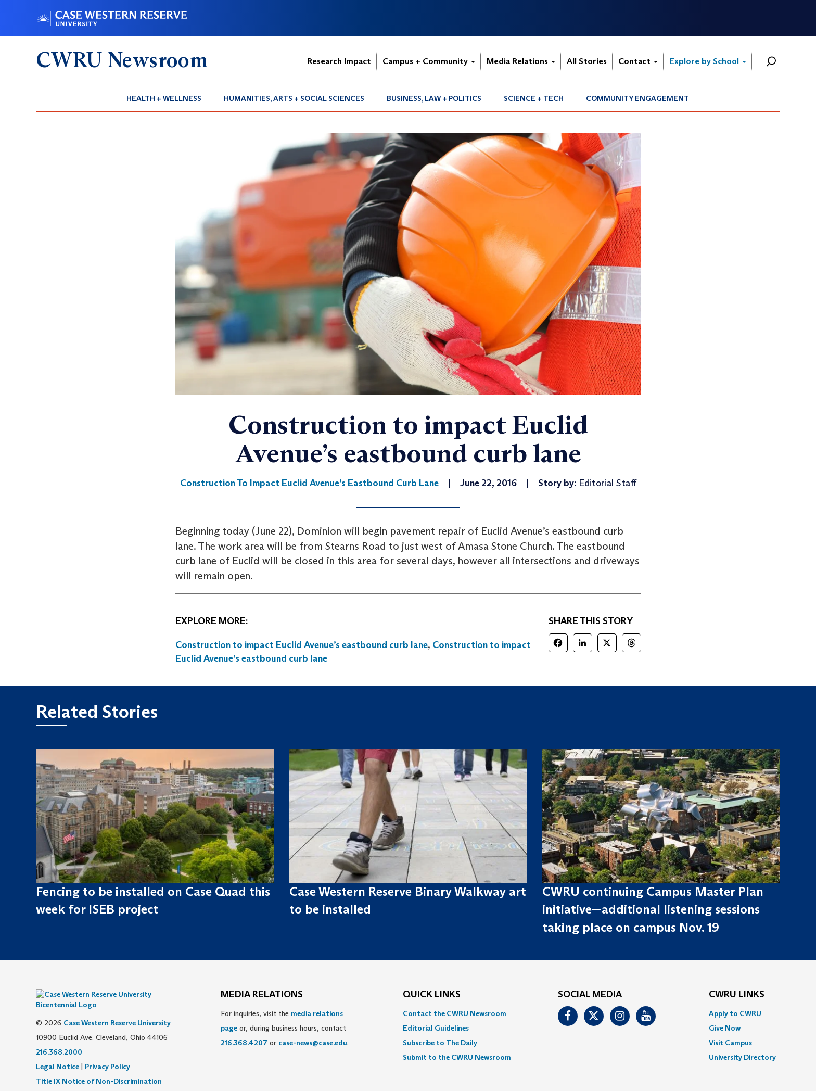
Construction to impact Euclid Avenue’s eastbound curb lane (301, 645)
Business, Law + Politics (434, 98)
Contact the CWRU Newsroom (454, 1013)
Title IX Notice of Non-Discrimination (99, 1065)
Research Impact (339, 61)
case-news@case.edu (312, 1042)
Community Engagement (637, 98)
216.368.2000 (59, 1036)
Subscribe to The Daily (440, 1042)
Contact (638, 61)
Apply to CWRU (735, 1013)
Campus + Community (428, 61)
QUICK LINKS (432, 994)
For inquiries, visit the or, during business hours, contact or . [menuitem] (285, 1028)
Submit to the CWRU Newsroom (457, 1057)
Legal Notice (57, 1051)
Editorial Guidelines (436, 1028)
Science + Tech (534, 98)
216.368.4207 (244, 1042)
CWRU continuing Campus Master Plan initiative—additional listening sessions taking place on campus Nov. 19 (652, 909)
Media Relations (521, 61)
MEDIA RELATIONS (262, 994)
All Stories (587, 61)
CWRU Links (736, 994)
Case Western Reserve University (117, 1007)
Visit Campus (730, 1042)
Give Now (725, 1028)
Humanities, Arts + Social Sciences (294, 98)
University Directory (742, 1057)
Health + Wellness (163, 98)
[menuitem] (164, 98)
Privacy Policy (107, 1051)
